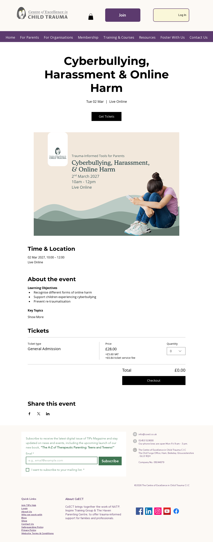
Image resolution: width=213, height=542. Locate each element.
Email (30, 453)
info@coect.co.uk (148, 434)
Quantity (172, 343)
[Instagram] (158, 511)
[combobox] (176, 351)
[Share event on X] (38, 413)
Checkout (153, 380)
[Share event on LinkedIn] (48, 413)
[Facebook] (139, 511)
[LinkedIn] (148, 511)
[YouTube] (167, 511)
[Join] (122, 15)
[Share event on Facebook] (29, 413)
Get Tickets (106, 116)
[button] (90, 17)
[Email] (60, 460)
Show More (36, 317)
